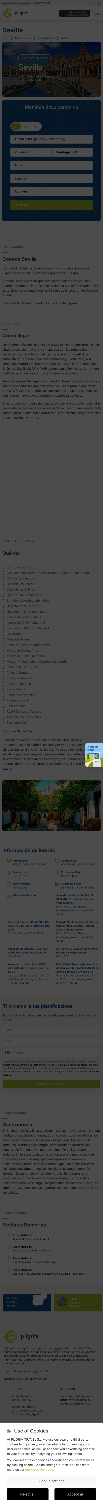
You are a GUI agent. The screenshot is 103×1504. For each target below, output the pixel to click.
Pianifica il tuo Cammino (93, 750)
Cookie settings (51, 1481)
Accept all (75, 1494)
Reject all (27, 1494)
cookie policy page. (39, 1470)
